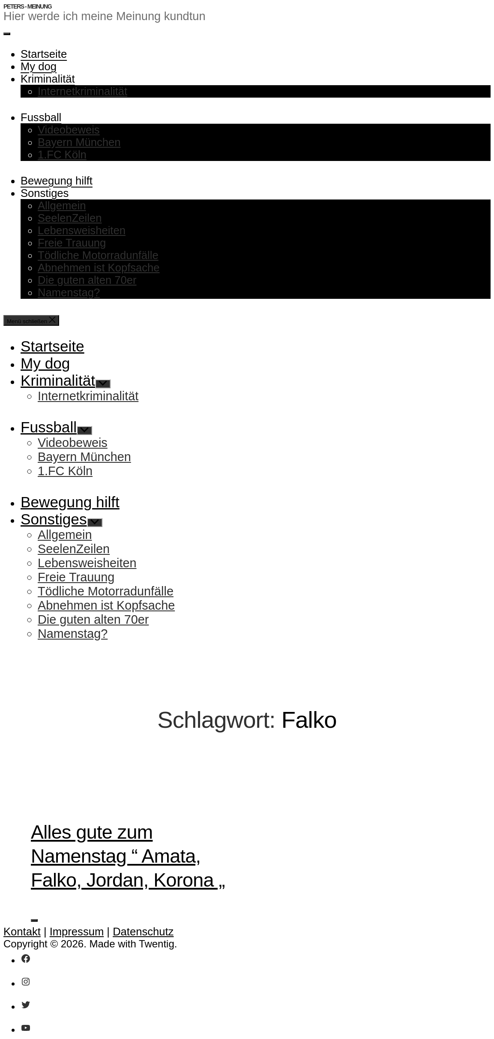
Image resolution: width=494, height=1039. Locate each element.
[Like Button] (34, 920)
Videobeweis (69, 130)
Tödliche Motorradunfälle (98, 255)
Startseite (44, 54)
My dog (39, 66)
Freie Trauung (72, 243)
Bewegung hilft (57, 181)
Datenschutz (143, 932)
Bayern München (79, 142)
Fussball (41, 117)
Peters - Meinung (27, 6)
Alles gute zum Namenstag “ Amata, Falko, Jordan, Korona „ (128, 855)
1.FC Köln (62, 155)
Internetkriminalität (82, 91)
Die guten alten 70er (87, 280)
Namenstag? (69, 292)
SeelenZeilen (70, 218)
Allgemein (62, 205)
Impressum (77, 932)
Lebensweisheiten (82, 230)
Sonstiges (45, 193)
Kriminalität (48, 79)
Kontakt (22, 932)
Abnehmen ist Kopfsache (99, 268)
